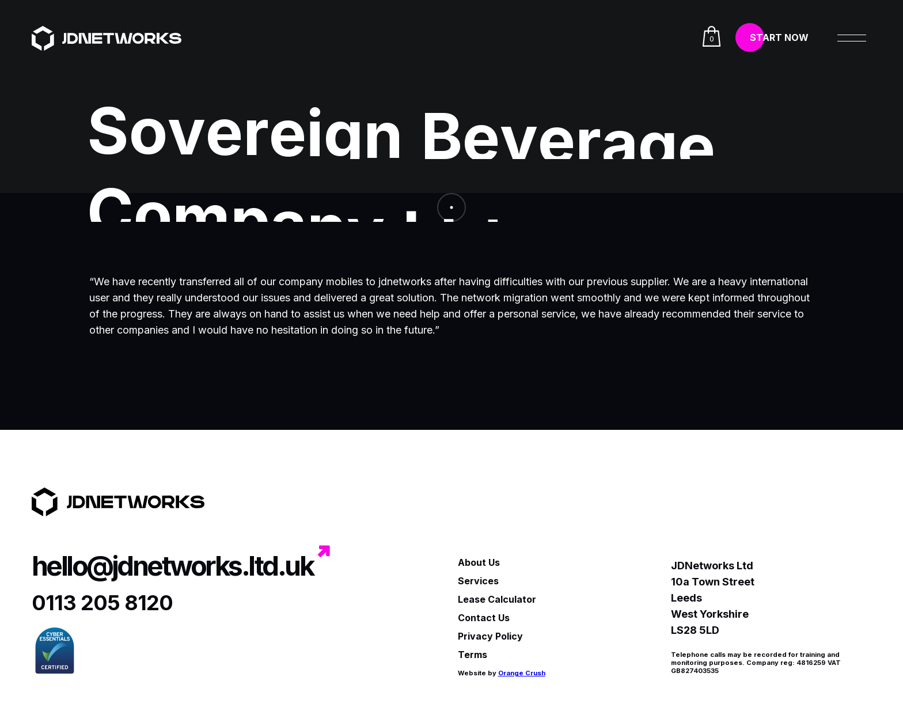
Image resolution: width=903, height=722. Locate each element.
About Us (479, 562)
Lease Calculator (497, 599)
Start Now (779, 37)
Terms (472, 654)
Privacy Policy (490, 636)
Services (478, 581)
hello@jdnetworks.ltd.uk (172, 565)
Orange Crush (521, 673)
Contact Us (484, 617)
